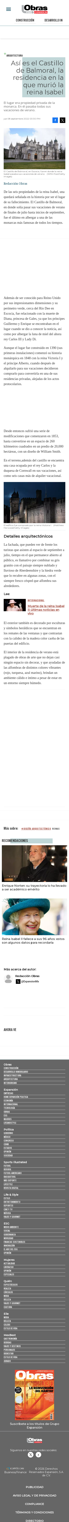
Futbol (7, 1165)
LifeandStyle (10, 1122)
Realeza (7, 1288)
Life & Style (11, 1194)
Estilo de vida (10, 1328)
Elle (6, 1314)
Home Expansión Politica (16, 1096)
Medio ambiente (11, 1227)
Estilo (7, 1198)
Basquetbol (10, 1176)
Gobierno (8, 1133)
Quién (8, 1281)
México (7, 1136)
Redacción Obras (27, 976)
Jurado (7, 1360)
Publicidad (34, 1487)
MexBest (10, 1335)
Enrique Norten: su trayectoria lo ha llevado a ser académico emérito (34, 887)
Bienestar (8, 1353)
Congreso (9, 1140)
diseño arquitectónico (37, 828)
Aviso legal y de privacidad (34, 1495)
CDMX (6, 1144)
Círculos (8, 1292)
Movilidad (8, 1238)
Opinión (7, 1151)
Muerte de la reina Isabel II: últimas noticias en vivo (46, 609)
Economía (8, 1100)
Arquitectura (14, 55)
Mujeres (8, 1119)
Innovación (9, 1245)
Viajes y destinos (12, 1346)
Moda (6, 1295)
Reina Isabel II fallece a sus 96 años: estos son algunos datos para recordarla (33, 940)
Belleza (7, 1299)
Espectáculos (11, 1284)
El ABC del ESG (10, 1249)
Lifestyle (8, 1184)
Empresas (8, 1093)
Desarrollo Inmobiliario (16, 1071)
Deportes (8, 1205)
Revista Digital (11, 1187)
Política (9, 1129)
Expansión (11, 1089)
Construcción (25, 20)
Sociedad (8, 1155)
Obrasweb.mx (38, 1454)
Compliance (34, 1504)
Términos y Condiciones (34, 1512)
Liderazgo (8, 1267)
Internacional (36, 600)
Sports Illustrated (15, 1162)
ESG (5, 1115)
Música (7, 1213)
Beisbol (7, 1169)
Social (7, 1230)
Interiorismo (10, 1082)
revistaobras (30, 1454)
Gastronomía (10, 1338)
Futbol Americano (13, 1173)
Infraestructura (12, 1075)
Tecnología (9, 1107)
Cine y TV (8, 1209)
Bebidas (7, 1342)
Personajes (9, 1349)
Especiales (9, 1274)
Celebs (7, 1324)
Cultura (8, 1307)
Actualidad (9, 1263)
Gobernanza (10, 1234)
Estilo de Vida (10, 1357)
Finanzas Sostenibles (14, 1241)
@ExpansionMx (30, 981)
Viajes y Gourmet (12, 1216)
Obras (8, 1064)
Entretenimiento (12, 1201)
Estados (8, 1147)
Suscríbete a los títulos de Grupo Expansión (34, 1425)
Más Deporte (10, 1180)
